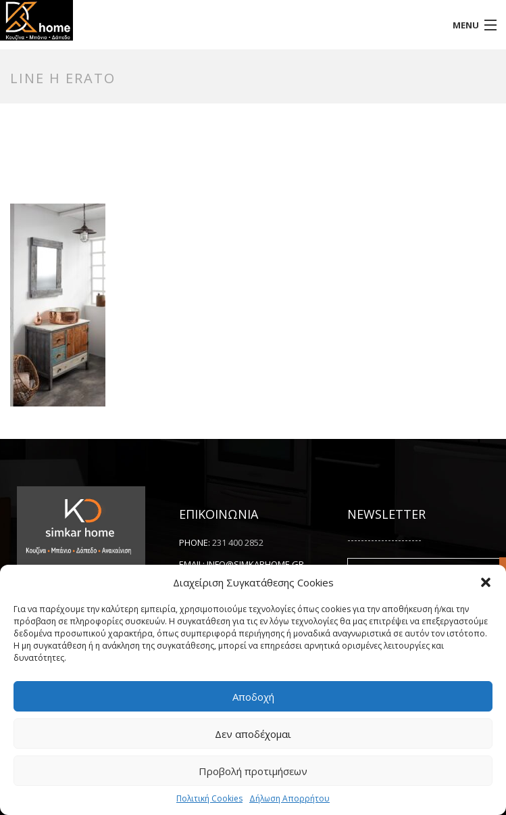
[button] (485, 582)
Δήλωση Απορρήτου (289, 798)
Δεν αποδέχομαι (253, 734)
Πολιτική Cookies (209, 798)
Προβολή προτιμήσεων (253, 771)
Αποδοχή (253, 696)
